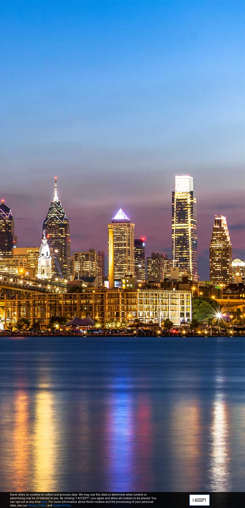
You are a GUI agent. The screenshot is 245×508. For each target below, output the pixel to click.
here (44, 502)
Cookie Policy (62, 505)
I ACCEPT (199, 500)
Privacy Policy (37, 505)
